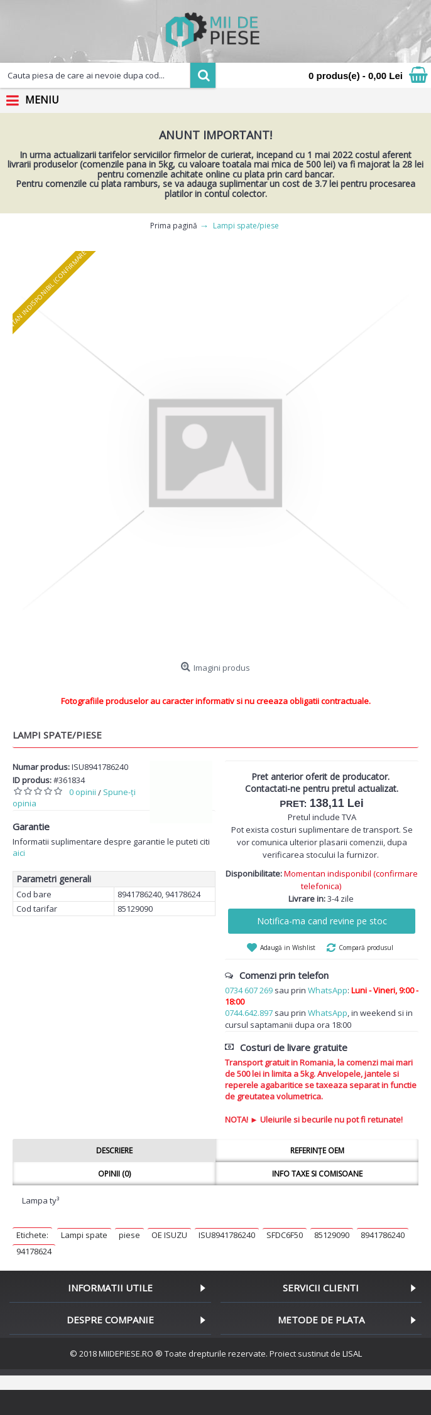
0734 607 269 (249, 990)
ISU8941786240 (227, 1235)
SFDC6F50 (284, 1235)
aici (19, 852)
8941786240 (383, 1235)
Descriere (114, 1150)
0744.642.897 (249, 1012)
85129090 (331, 1235)
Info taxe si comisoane (317, 1173)
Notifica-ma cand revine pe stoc (322, 921)
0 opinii (82, 792)
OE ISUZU (169, 1235)
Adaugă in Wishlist (287, 947)
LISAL (352, 1353)
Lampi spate (84, 1235)
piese (129, 1235)
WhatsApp (327, 990)
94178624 (34, 1251)
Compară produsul (366, 947)
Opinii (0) (114, 1173)
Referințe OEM (317, 1150)
